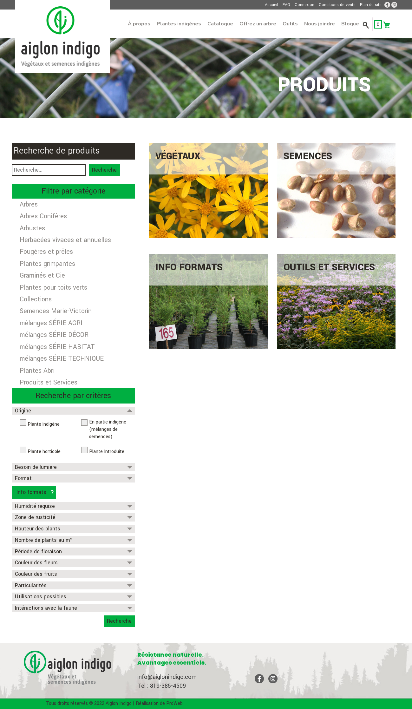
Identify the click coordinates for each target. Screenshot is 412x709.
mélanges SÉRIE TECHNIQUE (62, 358)
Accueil (271, 5)
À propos (139, 23)
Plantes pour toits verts (53, 287)
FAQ (286, 5)
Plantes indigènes (179, 23)
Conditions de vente (337, 5)
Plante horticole (44, 451)
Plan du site (371, 5)
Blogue (350, 23)
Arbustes (32, 228)
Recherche (104, 170)
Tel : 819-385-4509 (161, 686)
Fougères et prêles (46, 251)
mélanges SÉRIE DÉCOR (54, 334)
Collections (36, 299)
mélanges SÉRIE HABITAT (57, 346)
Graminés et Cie (42, 275)
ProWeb (174, 703)
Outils (290, 23)
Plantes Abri (37, 370)
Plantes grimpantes (47, 263)
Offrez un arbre (257, 23)
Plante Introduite (106, 451)
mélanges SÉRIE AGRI (51, 323)
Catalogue (220, 23)
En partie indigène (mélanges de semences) (107, 429)
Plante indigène (44, 424)
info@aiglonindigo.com (167, 677)
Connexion (304, 5)
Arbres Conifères (43, 216)
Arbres (29, 204)
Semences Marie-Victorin (56, 311)
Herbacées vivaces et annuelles (65, 240)
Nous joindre (319, 23)
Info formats (31, 492)
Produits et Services (48, 382)
